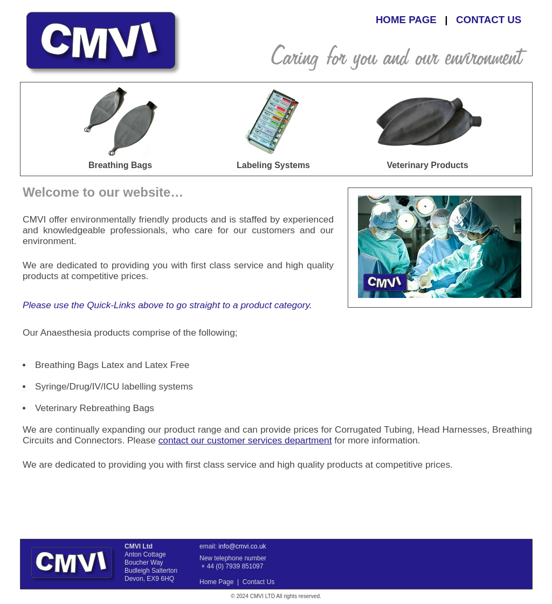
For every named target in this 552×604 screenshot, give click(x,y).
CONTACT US (488, 19)
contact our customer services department (245, 440)
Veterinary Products (427, 165)
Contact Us (258, 582)
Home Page (216, 582)
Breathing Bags (120, 165)
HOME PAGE (406, 19)
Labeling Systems (273, 165)
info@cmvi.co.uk (242, 546)
